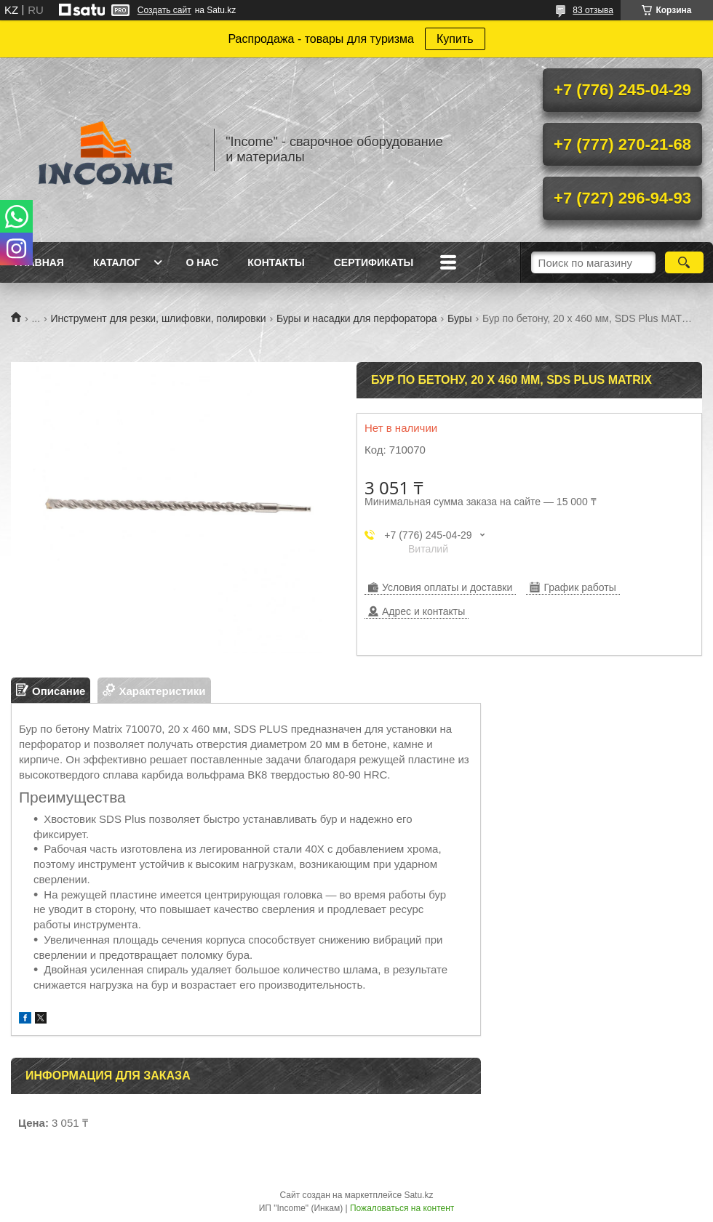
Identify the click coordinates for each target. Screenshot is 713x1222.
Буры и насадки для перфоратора (356, 318)
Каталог (116, 262)
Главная (39, 262)
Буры (459, 318)
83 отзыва (593, 10)
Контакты (275, 262)
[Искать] (684, 262)
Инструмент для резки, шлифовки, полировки (158, 318)
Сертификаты (373, 262)
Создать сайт (164, 10)
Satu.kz (418, 1195)
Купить (455, 39)
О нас (202, 262)
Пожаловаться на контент (402, 1208)
